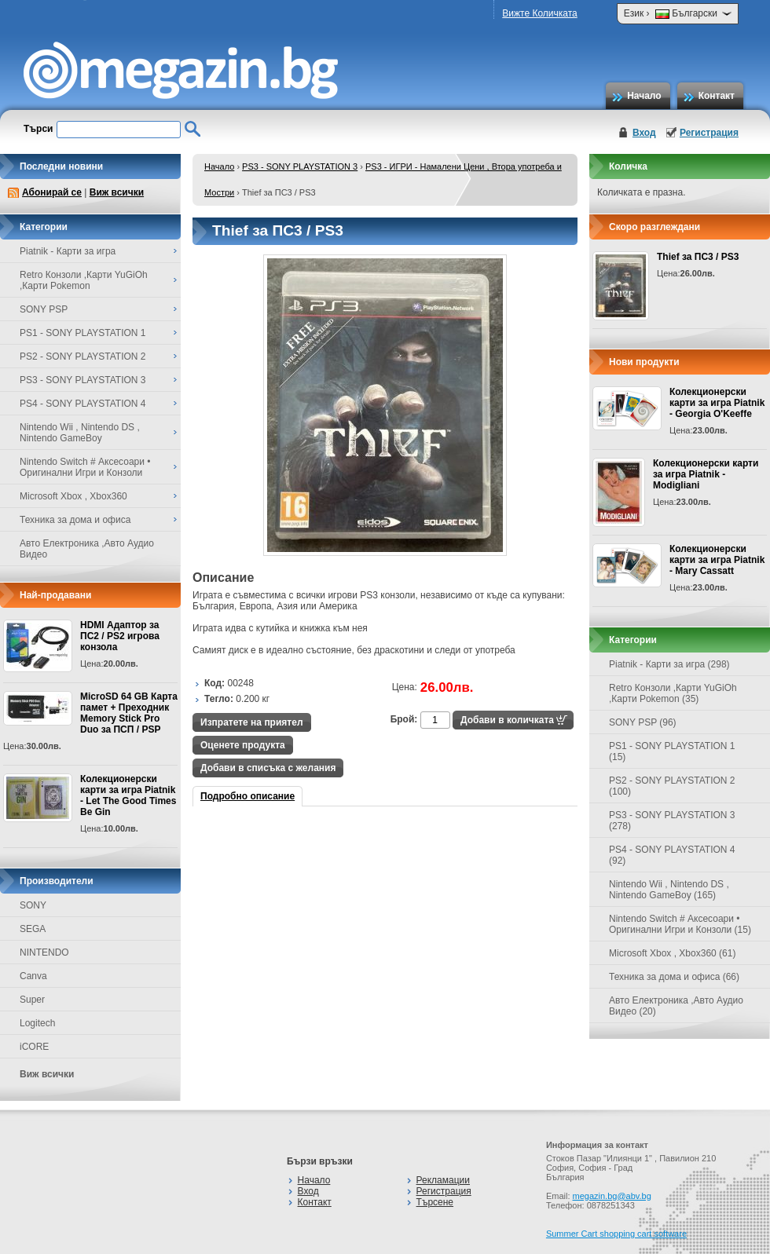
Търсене (434, 1202)
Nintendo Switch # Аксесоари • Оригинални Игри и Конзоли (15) (680, 924)
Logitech (37, 1023)
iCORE (34, 1046)
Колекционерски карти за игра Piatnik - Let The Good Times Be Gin (128, 795)
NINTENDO (44, 952)
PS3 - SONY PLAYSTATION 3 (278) (672, 821)
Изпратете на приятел (251, 722)
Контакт (716, 95)
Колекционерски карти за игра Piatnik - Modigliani (705, 474)
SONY (33, 905)
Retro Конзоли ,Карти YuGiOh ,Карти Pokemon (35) (673, 693)
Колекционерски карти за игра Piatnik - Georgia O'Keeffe (716, 402)
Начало (644, 95)
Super (32, 999)
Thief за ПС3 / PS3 (698, 256)
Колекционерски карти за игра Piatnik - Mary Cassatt (716, 559)
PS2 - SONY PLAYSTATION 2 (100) (672, 786)
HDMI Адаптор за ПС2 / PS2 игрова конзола (120, 636)
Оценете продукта (242, 745)
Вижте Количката (539, 13)
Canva (33, 976)
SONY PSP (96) (642, 722)
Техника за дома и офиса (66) (674, 976)
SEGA (33, 928)
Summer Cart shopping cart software (616, 1233)
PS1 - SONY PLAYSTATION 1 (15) (672, 751)
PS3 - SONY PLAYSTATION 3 (300, 166)
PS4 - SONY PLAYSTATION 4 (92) (672, 855)
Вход (644, 132)
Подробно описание (247, 796)
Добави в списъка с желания (268, 767)
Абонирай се (52, 192)
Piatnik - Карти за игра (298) (669, 664)
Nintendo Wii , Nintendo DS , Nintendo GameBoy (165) (669, 890)
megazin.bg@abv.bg (612, 1196)
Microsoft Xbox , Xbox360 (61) (672, 953)
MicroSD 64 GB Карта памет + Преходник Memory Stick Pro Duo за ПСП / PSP (129, 713)
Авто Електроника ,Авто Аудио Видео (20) (676, 1006)
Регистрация (709, 132)
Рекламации (443, 1180)
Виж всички (117, 192)
